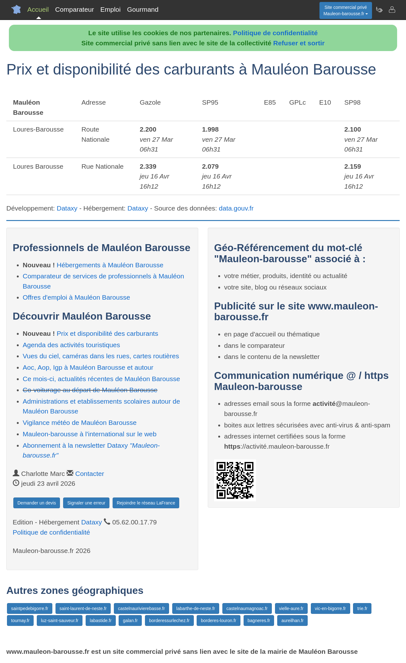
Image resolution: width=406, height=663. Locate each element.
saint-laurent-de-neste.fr (83, 608)
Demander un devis (36, 502)
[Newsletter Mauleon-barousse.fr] (379, 9)
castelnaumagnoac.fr (247, 608)
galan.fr (130, 620)
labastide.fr (100, 620)
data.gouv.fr (236, 208)
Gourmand (142, 9)
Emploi (110, 9)
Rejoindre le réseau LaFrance (146, 502)
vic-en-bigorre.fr (330, 608)
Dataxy (67, 208)
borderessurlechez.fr (169, 620)
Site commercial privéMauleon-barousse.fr (346, 10)
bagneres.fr (259, 620)
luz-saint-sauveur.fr (59, 620)
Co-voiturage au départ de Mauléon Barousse (90, 389)
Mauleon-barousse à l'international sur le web (90, 434)
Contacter (89, 473)
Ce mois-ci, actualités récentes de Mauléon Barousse (101, 378)
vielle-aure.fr (291, 608)
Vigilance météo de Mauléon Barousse (80, 422)
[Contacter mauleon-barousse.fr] (391, 9)
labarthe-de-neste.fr (195, 608)
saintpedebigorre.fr (29, 608)
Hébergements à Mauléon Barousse (110, 265)
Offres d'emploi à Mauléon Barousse (76, 297)
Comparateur (74, 9)
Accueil (38, 9)
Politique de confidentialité (275, 32)
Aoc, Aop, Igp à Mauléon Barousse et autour (88, 367)
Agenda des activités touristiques (71, 344)
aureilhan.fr (292, 620)
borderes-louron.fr (218, 620)
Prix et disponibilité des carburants (107, 333)
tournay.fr (20, 620)
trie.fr (362, 608)
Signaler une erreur (86, 502)
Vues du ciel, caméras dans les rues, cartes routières (101, 356)
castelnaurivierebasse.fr (141, 608)
